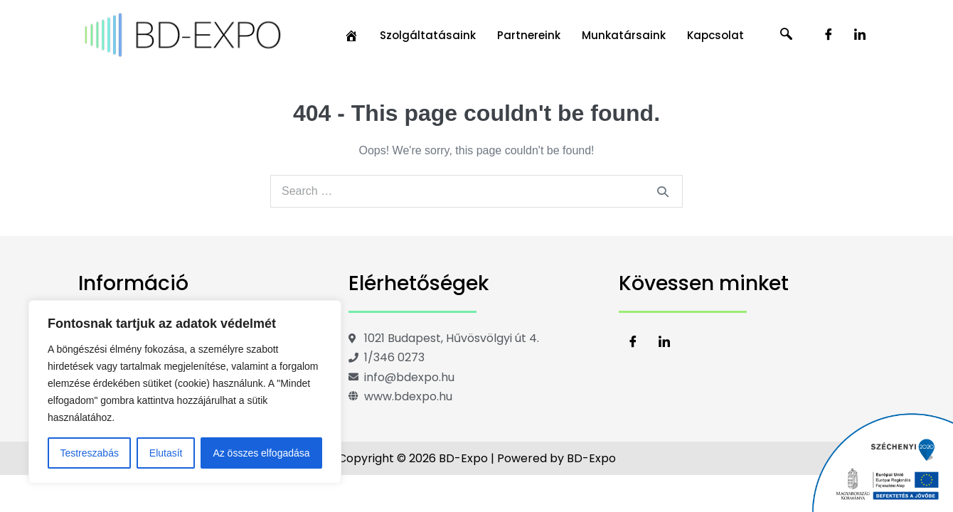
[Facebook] (828, 35)
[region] (184, 392)
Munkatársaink (624, 35)
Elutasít (166, 453)
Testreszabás (89, 453)
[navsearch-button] (786, 35)
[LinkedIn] (860, 35)
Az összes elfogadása (261, 453)
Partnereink (528, 35)
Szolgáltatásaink (428, 35)
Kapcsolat (715, 35)
